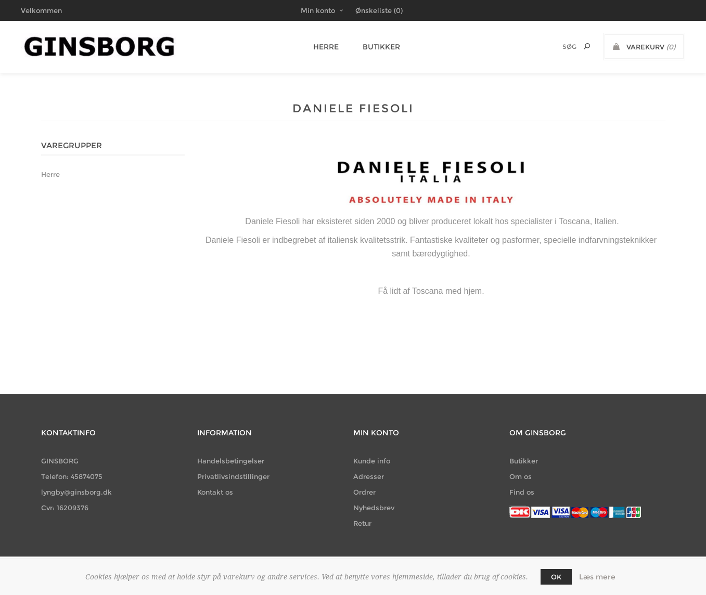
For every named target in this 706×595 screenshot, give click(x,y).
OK (556, 577)
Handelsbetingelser (230, 461)
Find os (521, 492)
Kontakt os (215, 492)
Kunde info (371, 461)
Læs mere (597, 576)
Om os (520, 476)
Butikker (376, 46)
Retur (362, 523)
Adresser (368, 476)
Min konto (318, 10)
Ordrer (364, 492)
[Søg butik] (555, 47)
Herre (324, 46)
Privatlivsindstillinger (233, 476)
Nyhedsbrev (373, 507)
